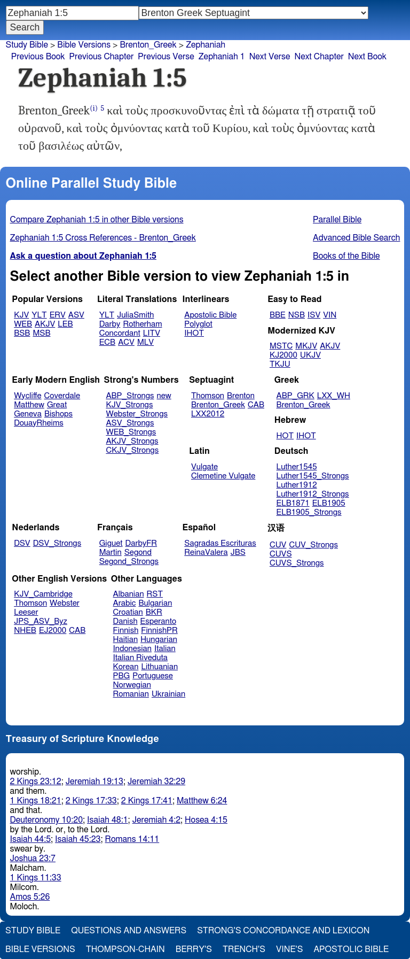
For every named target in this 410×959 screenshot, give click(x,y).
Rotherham (142, 324)
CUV (278, 545)
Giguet (111, 543)
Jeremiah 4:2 (156, 820)
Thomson (207, 396)
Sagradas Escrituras (220, 543)
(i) (94, 108)
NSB (296, 315)
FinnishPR (159, 631)
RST (155, 594)
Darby (110, 324)
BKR (154, 612)
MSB (41, 333)
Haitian (125, 640)
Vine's (289, 949)
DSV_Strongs (57, 543)
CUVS (281, 554)
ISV (314, 315)
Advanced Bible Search (356, 238)
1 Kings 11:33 (35, 877)
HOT (285, 436)
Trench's (244, 949)
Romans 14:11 (132, 839)
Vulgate (204, 467)
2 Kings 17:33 (91, 800)
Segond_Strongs (129, 562)
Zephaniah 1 (222, 56)
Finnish (126, 631)
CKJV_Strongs (132, 450)
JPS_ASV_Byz (40, 621)
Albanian (128, 594)
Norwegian (132, 685)
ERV (58, 315)
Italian (165, 649)
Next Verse (269, 56)
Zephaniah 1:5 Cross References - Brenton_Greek (103, 238)
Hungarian (158, 640)
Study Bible (27, 45)
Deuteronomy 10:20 (46, 820)
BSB (22, 333)
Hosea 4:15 (206, 820)
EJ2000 (52, 631)
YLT (38, 315)
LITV (151, 333)
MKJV (306, 346)
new (164, 396)
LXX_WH (333, 396)
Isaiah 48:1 (107, 820)
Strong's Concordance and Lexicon (283, 930)
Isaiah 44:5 (30, 839)
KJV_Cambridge (43, 594)
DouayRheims (39, 423)
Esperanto (158, 621)
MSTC (281, 346)
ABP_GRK (295, 396)
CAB (256, 405)
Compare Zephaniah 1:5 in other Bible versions (97, 219)
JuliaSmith (135, 315)
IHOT (194, 333)
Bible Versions (84, 45)
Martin (110, 552)
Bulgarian (155, 603)
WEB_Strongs (131, 432)
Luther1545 (297, 467)
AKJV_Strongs (132, 441)
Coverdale (62, 396)
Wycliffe (27, 396)
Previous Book (38, 56)
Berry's (194, 949)
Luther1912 (297, 485)
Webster (65, 603)
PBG (121, 676)
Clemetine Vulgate (223, 476)
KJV (21, 315)
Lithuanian (159, 667)
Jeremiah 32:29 (156, 781)
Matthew (29, 405)
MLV (145, 342)
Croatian (128, 612)
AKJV (45, 324)
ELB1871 (293, 503)
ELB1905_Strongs (309, 512)
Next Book (367, 56)
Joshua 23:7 (33, 858)
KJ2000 (283, 355)
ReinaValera (205, 552)
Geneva (28, 414)
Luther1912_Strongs (313, 494)
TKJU (280, 364)
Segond (138, 552)
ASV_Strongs (130, 423)
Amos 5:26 (30, 897)
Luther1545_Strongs (313, 476)
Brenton (241, 396)
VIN (329, 315)
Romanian (131, 694)
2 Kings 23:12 (35, 781)
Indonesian (132, 649)
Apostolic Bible (351, 949)
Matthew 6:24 (202, 800)
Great (57, 405)
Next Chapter (319, 56)
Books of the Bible (346, 256)
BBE (278, 315)
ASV (76, 315)
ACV (126, 342)
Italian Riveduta (140, 658)
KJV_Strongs (129, 405)
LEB (65, 324)
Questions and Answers (128, 930)
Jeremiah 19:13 (94, 781)
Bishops (58, 414)
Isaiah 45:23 (77, 839)
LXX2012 (207, 414)
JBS (238, 552)
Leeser (26, 612)
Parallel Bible (337, 219)
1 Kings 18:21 (35, 800)
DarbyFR (141, 543)
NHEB (25, 631)
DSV (22, 543)
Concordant (119, 333)
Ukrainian (168, 694)
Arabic (124, 603)
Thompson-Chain (125, 949)
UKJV (310, 355)
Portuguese (152, 676)
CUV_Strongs (313, 545)
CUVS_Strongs (297, 563)
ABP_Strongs (130, 396)
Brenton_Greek (148, 45)
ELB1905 (328, 503)
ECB (107, 342)
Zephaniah (205, 45)
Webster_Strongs (137, 414)
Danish (125, 621)
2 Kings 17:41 (146, 800)
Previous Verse (166, 56)
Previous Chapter (101, 56)
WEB (23, 324)
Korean (126, 667)
